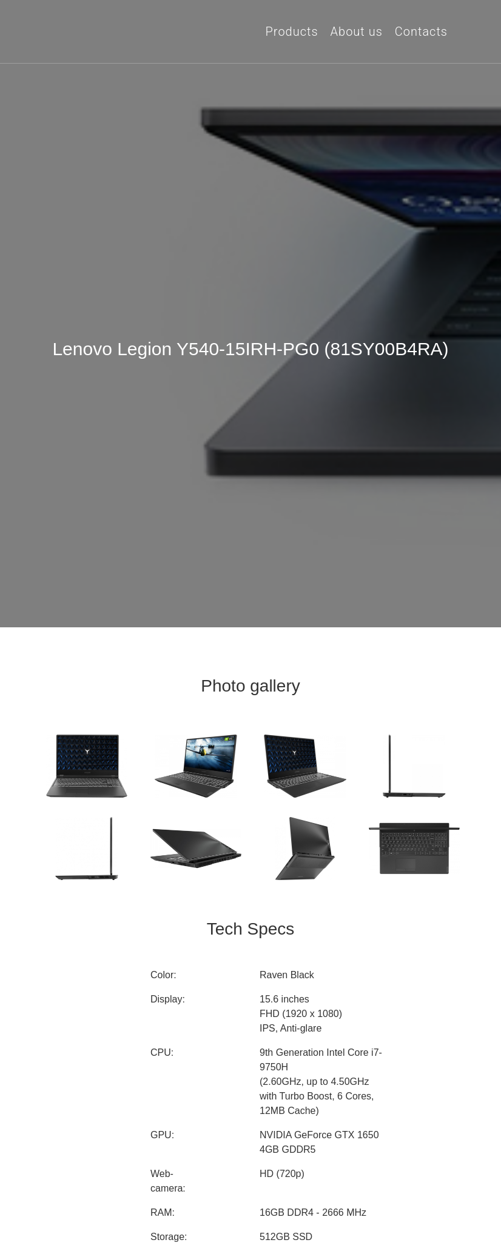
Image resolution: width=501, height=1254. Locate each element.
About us (357, 31)
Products (292, 31)
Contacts (421, 31)
